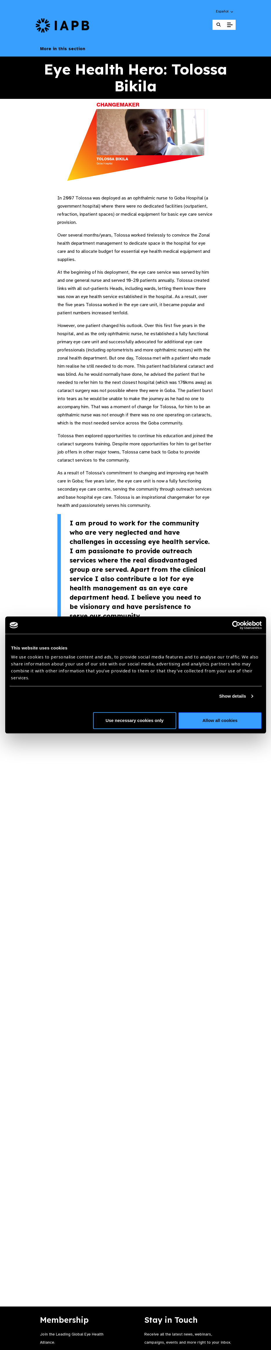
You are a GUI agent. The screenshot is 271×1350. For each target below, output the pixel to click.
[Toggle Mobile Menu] (229, 25)
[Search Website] (218, 24)
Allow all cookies (220, 720)
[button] (225, 11)
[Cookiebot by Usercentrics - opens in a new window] (236, 625)
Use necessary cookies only (134, 720)
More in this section (135, 48)
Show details (232, 696)
